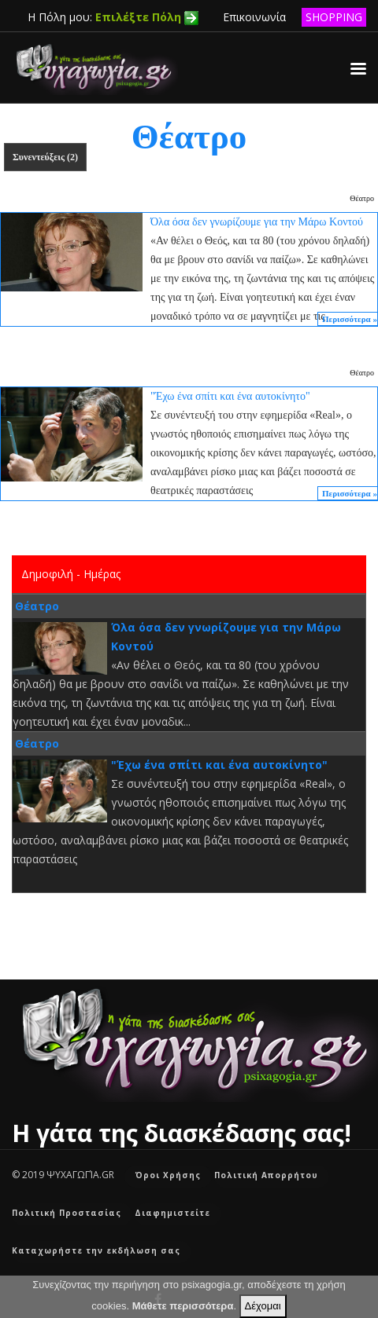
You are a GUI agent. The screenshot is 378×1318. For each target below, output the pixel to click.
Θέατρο (362, 198)
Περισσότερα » (349, 319)
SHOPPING (334, 16)
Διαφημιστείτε (172, 1212)
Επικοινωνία (254, 16)
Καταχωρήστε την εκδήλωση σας (96, 1250)
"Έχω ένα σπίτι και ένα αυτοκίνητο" (219, 764)
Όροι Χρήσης (168, 1175)
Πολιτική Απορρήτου (266, 1175)
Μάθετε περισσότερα (183, 1306)
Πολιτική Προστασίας (66, 1212)
